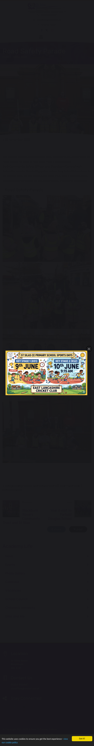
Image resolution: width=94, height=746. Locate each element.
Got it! (82, 738)
